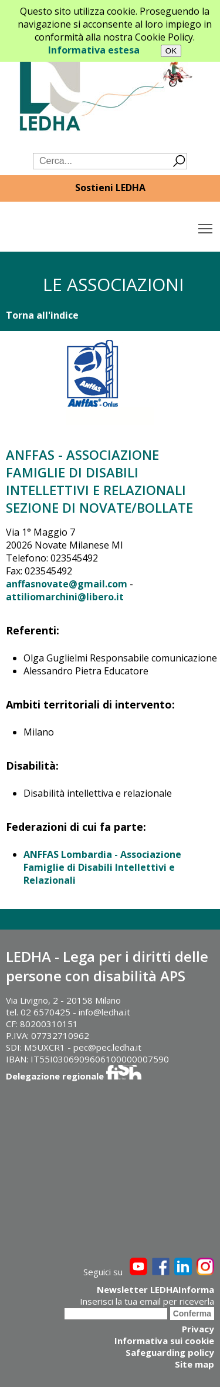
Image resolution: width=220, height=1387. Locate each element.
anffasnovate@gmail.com (66, 583)
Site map (194, 1364)
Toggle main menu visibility (206, 225)
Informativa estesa (94, 50)
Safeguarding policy (170, 1352)
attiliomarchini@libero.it (65, 596)
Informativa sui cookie (164, 1340)
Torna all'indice (42, 315)
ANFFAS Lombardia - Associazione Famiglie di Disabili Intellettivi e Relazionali (102, 867)
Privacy (198, 1329)
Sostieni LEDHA (110, 187)
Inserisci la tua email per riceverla (147, 1301)
